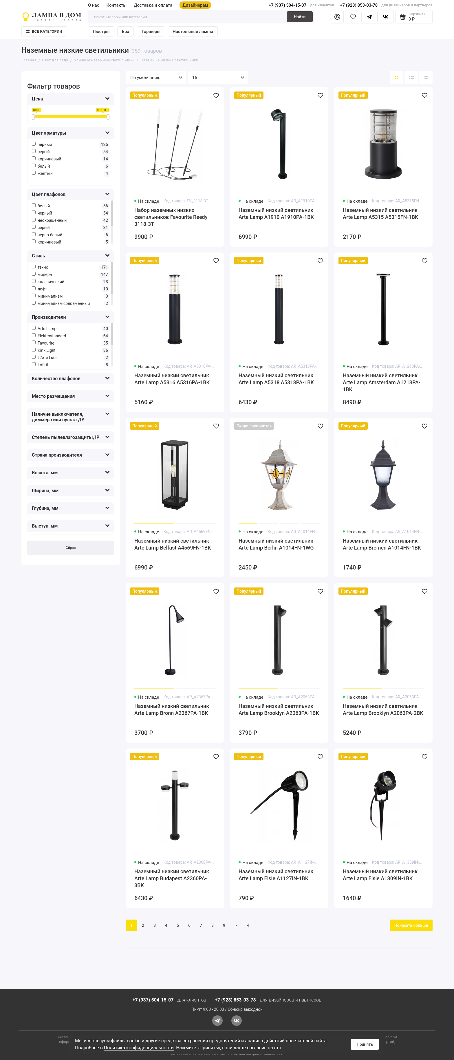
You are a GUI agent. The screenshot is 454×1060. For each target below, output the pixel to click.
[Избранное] (353, 16)
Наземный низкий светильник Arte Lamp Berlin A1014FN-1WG (276, 544)
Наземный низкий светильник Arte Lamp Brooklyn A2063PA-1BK (279, 709)
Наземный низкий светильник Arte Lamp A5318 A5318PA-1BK (276, 378)
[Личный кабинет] (337, 16)
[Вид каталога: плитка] (396, 77)
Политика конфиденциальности (139, 1047)
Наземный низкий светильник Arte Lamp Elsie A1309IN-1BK (380, 874)
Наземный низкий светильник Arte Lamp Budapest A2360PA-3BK (171, 878)
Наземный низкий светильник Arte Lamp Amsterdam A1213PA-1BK (381, 382)
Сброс (71, 548)
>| (247, 925)
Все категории (44, 31)
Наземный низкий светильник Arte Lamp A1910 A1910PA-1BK (276, 213)
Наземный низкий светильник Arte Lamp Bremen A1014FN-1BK (382, 544)
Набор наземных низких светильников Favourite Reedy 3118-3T (171, 217)
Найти (299, 16)
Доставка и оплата (153, 5)
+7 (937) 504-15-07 (287, 5)
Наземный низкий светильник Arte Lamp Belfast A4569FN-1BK (172, 544)
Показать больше (411, 925)
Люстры (101, 31)
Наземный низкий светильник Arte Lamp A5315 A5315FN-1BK (380, 213)
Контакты (117, 5)
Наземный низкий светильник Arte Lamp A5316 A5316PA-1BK (172, 378)
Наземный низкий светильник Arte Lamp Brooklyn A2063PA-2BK (383, 709)
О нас (93, 5)
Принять (365, 1044)
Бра (125, 31)
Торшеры (150, 31)
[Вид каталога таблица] (426, 77)
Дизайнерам (195, 5)
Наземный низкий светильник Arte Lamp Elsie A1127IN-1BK (276, 874)
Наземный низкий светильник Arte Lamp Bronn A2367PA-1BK (171, 709)
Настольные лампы (193, 31)
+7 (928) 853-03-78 (359, 5)
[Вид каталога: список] (411, 77)
